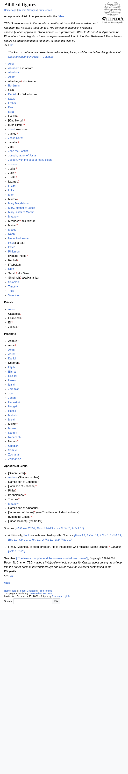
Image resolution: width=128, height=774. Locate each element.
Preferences (45, 10)
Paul (11, 242)
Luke (11, 190)
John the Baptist (18, 151)
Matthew (13, 216)
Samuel (12, 450)
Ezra (11, 111)
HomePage (10, 10)
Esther (12, 103)
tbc (11, 45)
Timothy (13, 286)
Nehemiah (14, 437)
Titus (11, 290)
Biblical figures (20, 5)
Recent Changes (27, 10)
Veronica (13, 295)
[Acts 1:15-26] (16, 551)
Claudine (48, 56)
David (11, 98)
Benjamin (14, 85)
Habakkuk (14, 402)
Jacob (12, 129)
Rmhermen (58, 596)
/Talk (7, 582)
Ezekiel (12, 375)
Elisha (12, 371)
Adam (11, 76)
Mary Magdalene (18, 203)
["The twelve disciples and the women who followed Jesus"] (52, 558)
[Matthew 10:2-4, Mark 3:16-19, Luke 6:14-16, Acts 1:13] (50, 528)
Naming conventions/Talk (23, 56)
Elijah (11, 367)
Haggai (12, 406)
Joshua (12, 164)
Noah (11, 234)
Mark (11, 194)
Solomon (13, 282)
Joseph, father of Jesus (22, 155)
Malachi (13, 415)
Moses (12, 229)
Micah (12, 419)
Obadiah (13, 445)
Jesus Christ (15, 137)
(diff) (67, 596)
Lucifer (12, 186)
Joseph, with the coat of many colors (30, 159)
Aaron (12, 309)
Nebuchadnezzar (18, 238)
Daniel (12, 94)
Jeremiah (13, 389)
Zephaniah (14, 459)
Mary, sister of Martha (21, 212)
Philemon (14, 251)
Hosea (12, 380)
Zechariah (14, 454)
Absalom (13, 72)
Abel (11, 63)
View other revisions (41, 593)
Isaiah (12, 384)
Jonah (12, 397)
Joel (10, 393)
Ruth (11, 268)
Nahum (12, 432)
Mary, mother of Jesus (21, 207)
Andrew (12, 477)
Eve (10, 107)
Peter (11, 247)
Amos (11, 349)
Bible (61, 16)
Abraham (13, 68)
